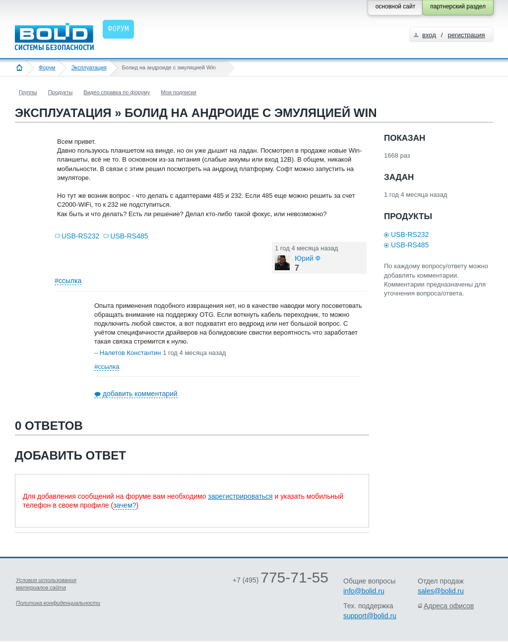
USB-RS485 (129, 236)
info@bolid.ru (363, 591)
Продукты (60, 92)
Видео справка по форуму (116, 92)
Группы (28, 92)
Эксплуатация (88, 67)
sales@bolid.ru (441, 591)
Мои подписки (178, 92)
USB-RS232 (80, 236)
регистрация (466, 35)
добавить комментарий (140, 394)
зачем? (124, 505)
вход (429, 35)
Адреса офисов (449, 606)
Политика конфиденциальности (58, 603)
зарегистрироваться (240, 496)
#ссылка (68, 281)
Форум (47, 67)
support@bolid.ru (369, 616)
